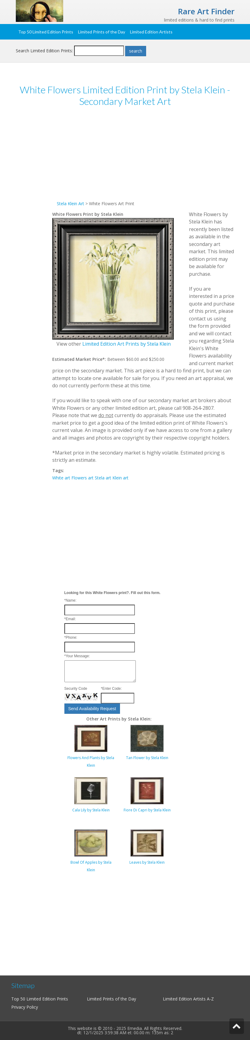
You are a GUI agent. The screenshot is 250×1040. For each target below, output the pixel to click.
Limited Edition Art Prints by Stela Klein (126, 343)
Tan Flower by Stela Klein (147, 757)
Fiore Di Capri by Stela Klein (147, 810)
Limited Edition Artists (151, 31)
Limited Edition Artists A (186, 999)
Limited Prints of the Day (101, 31)
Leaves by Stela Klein (147, 862)
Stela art (103, 478)
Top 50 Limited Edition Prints (45, 31)
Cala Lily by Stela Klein (91, 810)
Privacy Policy (24, 1007)
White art (61, 478)
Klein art (120, 478)
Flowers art (82, 478)
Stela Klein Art (70, 203)
